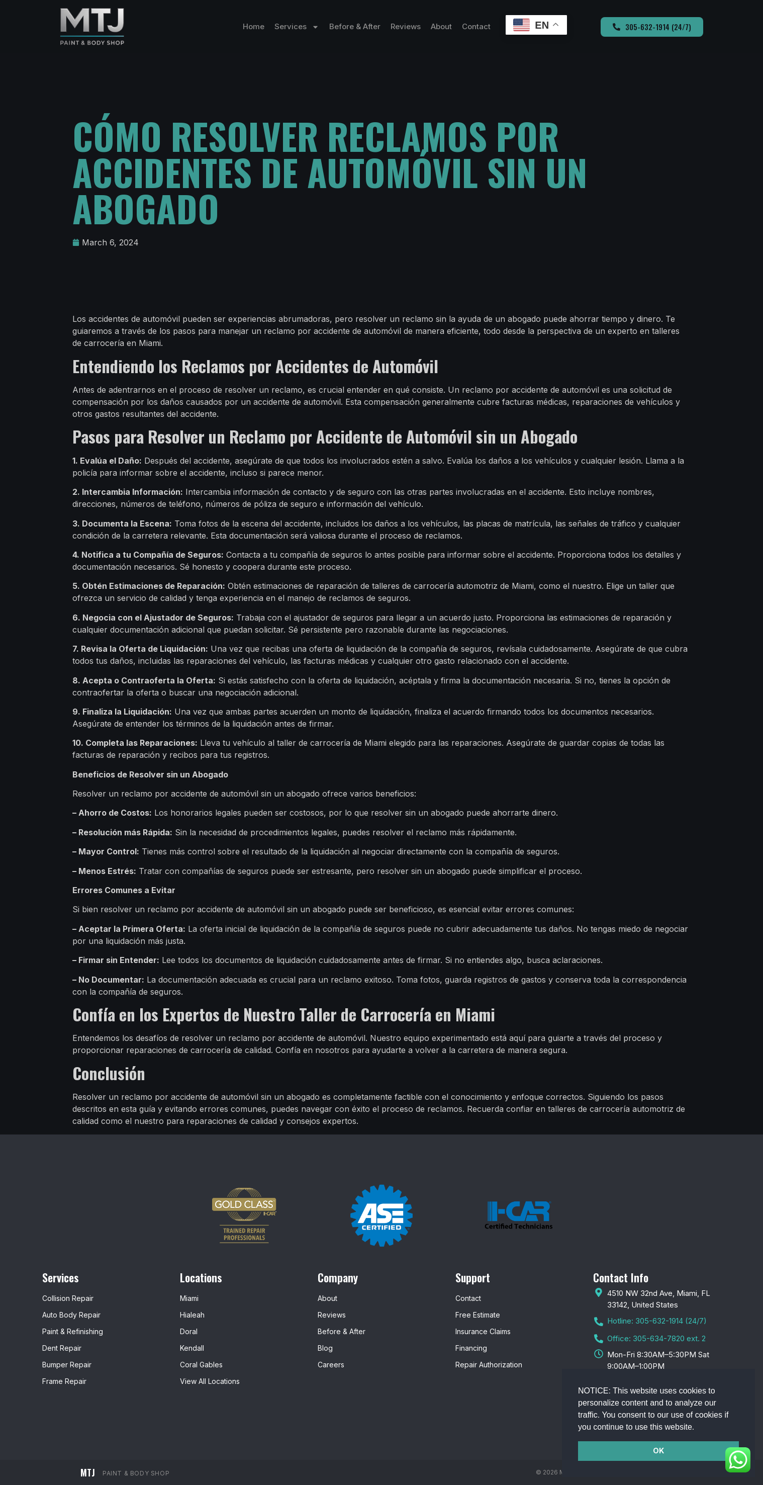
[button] (698, 1427)
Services (296, 27)
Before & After (354, 26)
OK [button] (658, 1450)
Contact (476, 26)
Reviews (406, 26)
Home (253, 26)
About (441, 26)
